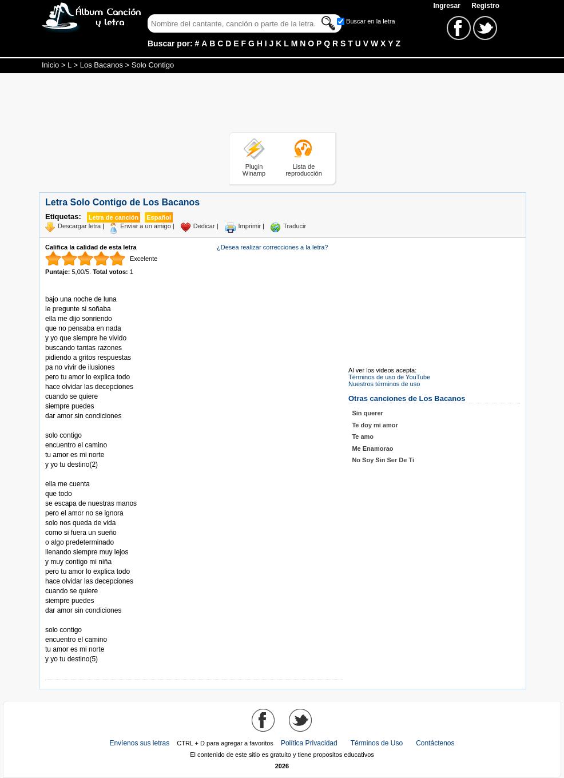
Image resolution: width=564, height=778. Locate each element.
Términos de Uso (377, 743)
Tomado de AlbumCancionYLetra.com (93, 620)
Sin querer (367, 413)
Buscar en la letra (370, 21)
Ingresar (447, 6)
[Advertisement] (282, 104)
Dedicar (204, 226)
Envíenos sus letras (139, 743)
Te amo (363, 436)
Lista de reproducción (303, 170)
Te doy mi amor (375, 425)
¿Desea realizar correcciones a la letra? (272, 247)
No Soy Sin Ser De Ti (383, 460)
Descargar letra (79, 226)
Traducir (294, 226)
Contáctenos (435, 743)
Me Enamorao (372, 448)
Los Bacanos (101, 65)
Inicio (50, 65)
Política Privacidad (309, 743)
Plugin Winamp (254, 170)
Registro (485, 6)
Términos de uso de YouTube (389, 377)
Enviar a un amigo (145, 226)
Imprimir (250, 226)
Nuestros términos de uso (384, 383)
